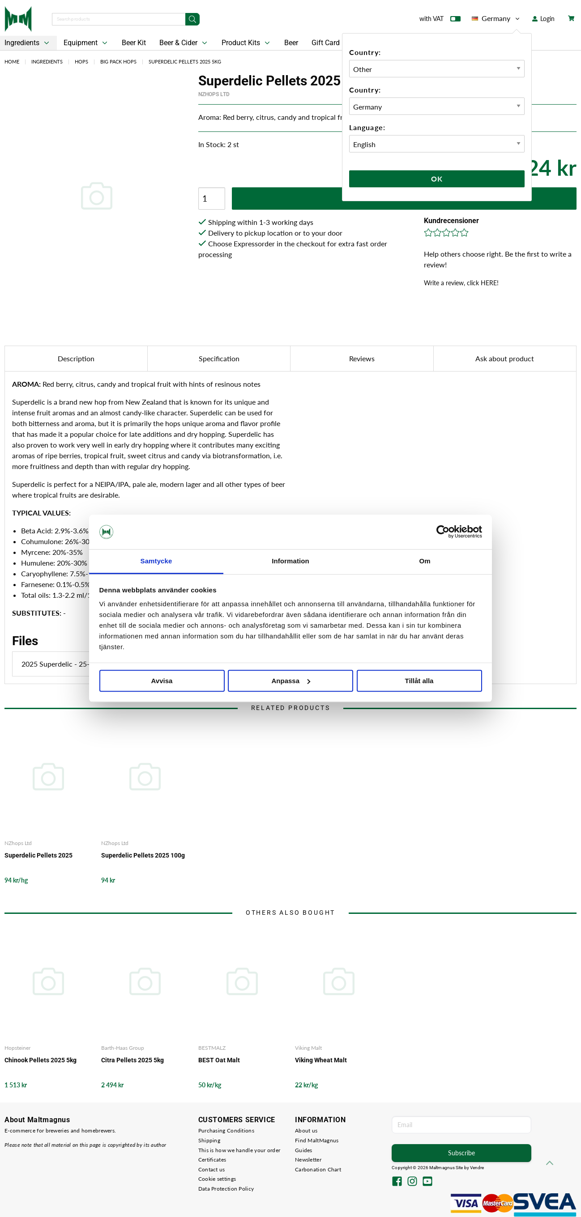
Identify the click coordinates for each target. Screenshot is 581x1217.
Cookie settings (217, 1178)
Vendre (477, 1167)
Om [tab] (424, 561)
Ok (437, 178)
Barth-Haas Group (122, 1047)
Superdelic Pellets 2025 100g (143, 855)
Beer (291, 42)
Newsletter (308, 1159)
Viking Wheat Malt (321, 1060)
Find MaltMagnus (317, 1140)
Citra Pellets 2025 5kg (132, 1060)
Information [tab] (290, 561)
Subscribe (461, 1153)
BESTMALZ (212, 1047)
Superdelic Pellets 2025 (38, 855)
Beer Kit (134, 42)
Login (543, 18)
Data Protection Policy (226, 1188)
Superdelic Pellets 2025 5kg (185, 61)
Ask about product (504, 358)
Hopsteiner (17, 1047)
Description (76, 358)
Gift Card (326, 42)
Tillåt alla (419, 681)
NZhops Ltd (214, 94)
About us (306, 1130)
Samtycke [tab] (156, 561)
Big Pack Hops (118, 61)
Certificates (212, 1159)
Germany (496, 18)
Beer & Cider (184, 42)
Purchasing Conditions (226, 1130)
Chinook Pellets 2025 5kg (40, 1060)
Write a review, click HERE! (461, 283)
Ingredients (47, 61)
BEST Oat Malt (219, 1060)
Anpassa (290, 681)
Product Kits (247, 42)
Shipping (209, 1140)
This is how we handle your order (239, 1150)
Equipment (86, 42)
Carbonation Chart (318, 1169)
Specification (219, 358)
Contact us (211, 1169)
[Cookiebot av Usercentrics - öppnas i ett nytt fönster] (443, 532)
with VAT (440, 20)
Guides (303, 1150)
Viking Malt (308, 1047)
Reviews (362, 358)
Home (11, 61)
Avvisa (162, 681)
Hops (81, 61)
